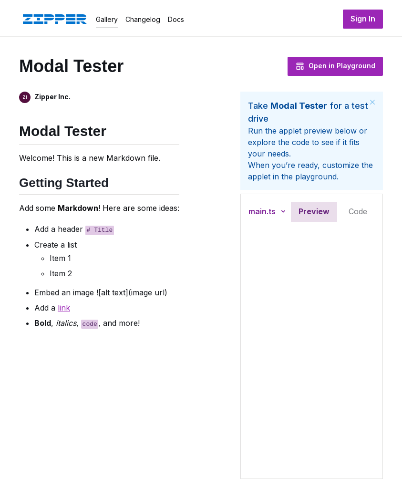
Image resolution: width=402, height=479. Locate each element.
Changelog (142, 19)
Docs (176, 19)
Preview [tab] (314, 211)
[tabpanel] (311, 351)
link (64, 307)
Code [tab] (358, 211)
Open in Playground (335, 66)
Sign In (362, 18)
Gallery (107, 19)
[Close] (372, 102)
